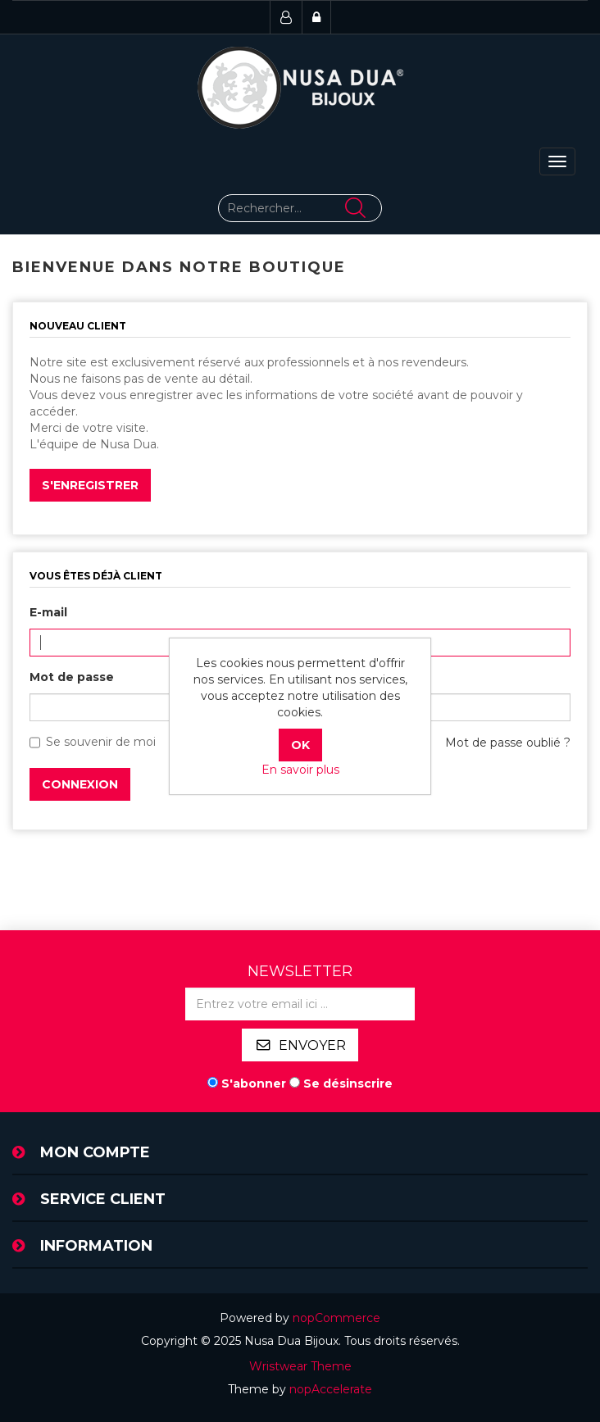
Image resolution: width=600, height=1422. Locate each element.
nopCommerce (336, 1318)
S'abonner (253, 1083)
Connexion (80, 784)
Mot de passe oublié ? (507, 742)
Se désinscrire (348, 1083)
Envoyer (312, 1045)
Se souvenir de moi (101, 741)
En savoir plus (300, 769)
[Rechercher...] (300, 208)
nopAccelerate (330, 1389)
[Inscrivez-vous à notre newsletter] (300, 1004)
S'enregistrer (90, 485)
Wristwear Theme (300, 1366)
